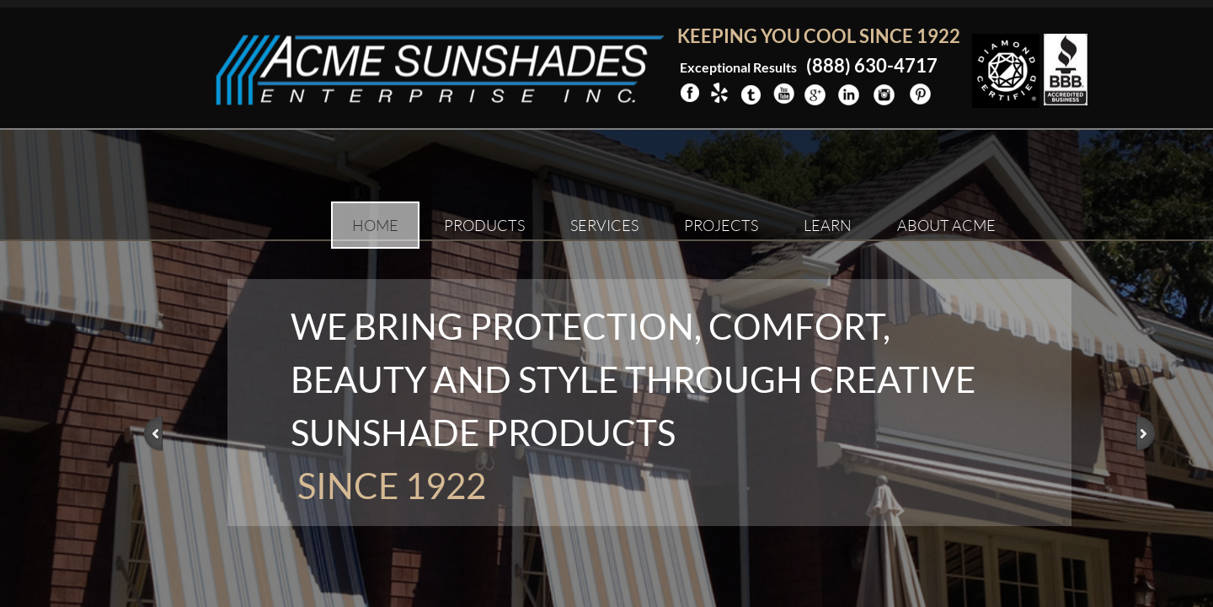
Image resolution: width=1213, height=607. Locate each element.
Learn (828, 225)
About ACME (946, 225)
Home (375, 225)
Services (604, 225)
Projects (721, 225)
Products (484, 225)
